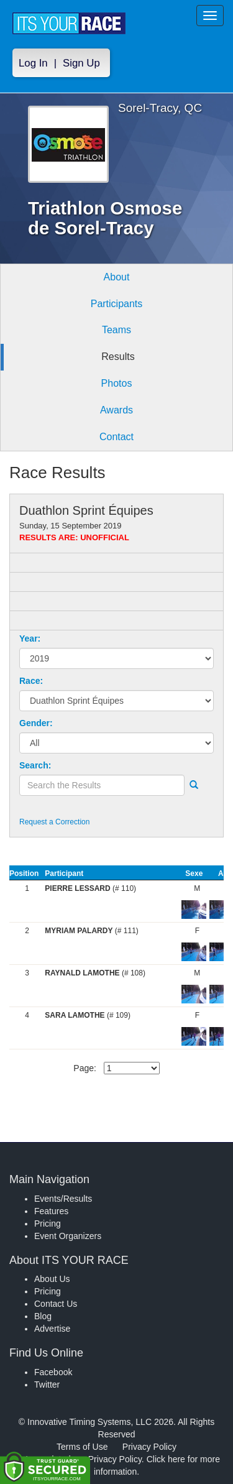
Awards (116, 410)
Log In (33, 63)
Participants (117, 303)
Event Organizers (67, 1236)
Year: (29, 638)
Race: (31, 681)
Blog (43, 1316)
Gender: (36, 723)
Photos (116, 383)
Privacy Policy (149, 1447)
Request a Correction (54, 822)
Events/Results (63, 1199)
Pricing (47, 1223)
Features (51, 1211)
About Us (52, 1279)
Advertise (52, 1329)
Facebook (53, 1372)
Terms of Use (82, 1447)
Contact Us (55, 1304)
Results (117, 356)
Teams (116, 330)
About (117, 277)
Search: (35, 765)
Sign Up (81, 63)
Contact (116, 436)
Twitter (47, 1385)
